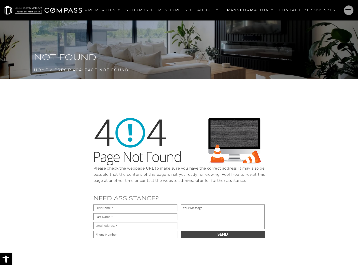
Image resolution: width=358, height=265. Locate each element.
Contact (290, 10)
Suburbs (139, 10)
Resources (175, 10)
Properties (102, 10)
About (207, 10)
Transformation (248, 10)
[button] (6, 259)
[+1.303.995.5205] (320, 10)
